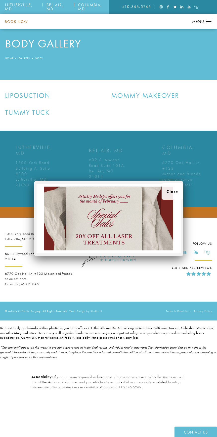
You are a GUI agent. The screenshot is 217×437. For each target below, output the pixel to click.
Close (172, 191)
